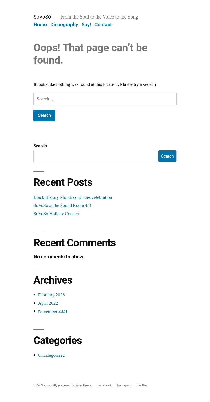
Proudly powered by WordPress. (69, 385)
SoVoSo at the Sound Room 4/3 (62, 205)
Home (40, 24)
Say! (86, 24)
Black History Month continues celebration (72, 197)
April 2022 (48, 303)
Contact (103, 24)
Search (40, 146)
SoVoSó (42, 17)
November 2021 (53, 311)
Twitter (142, 385)
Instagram (124, 385)
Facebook (105, 385)
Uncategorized (51, 355)
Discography (64, 24)
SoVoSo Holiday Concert (56, 214)
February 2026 (51, 295)
